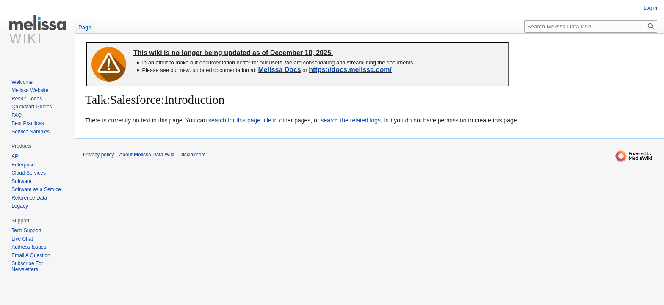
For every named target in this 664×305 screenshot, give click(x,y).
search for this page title (239, 120)
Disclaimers (192, 155)
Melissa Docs (279, 69)
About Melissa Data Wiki (146, 155)
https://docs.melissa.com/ (350, 69)
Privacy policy (98, 155)
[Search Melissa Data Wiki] (590, 26)
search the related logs (351, 120)
